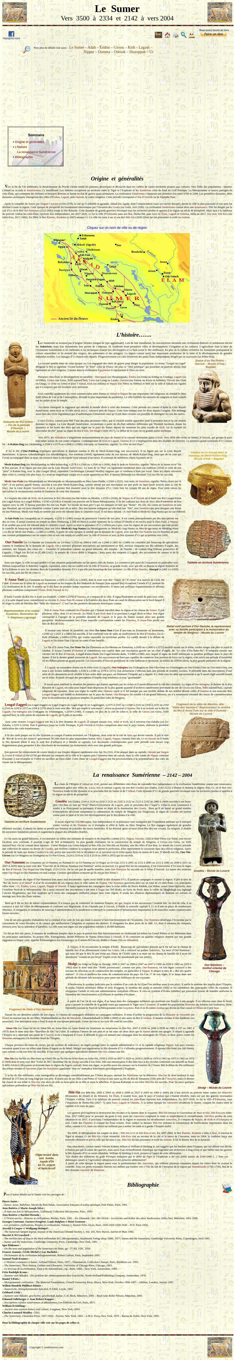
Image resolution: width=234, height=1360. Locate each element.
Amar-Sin (11, 1028)
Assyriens (128, 1007)
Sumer (31, 203)
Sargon (127, 903)
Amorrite (85, 1170)
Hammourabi (199, 1166)
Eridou (100, 725)
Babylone (99, 1170)
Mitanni (102, 1095)
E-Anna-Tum (14, 579)
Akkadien (131, 940)
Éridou (56, 197)
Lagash (65, 197)
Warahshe (75, 1018)
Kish (89, 383)
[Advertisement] (117, 86)
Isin (209, 213)
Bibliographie (24, 157)
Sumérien (134, 464)
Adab (116, 721)
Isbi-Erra (223, 213)
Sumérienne (138, 193)
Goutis (116, 207)
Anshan (185, 217)
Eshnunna (111, 213)
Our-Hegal (28, 869)
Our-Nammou (31, 210)
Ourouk (80, 197)
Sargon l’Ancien (49, 203)
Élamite (51, 217)
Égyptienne (104, 370)
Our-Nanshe (145, 531)
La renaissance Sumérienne (36, 152)
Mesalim (66, 498)
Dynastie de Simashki (178, 1014)
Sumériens (145, 190)
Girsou (50, 380)
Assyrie (50, 1034)
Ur (10, 210)
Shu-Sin (102, 1051)
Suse (154, 213)
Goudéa (139, 787)
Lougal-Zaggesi (50, 694)
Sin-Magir (95, 430)
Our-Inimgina (120, 667)
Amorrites (31, 1068)
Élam (164, 213)
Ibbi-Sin (130, 217)
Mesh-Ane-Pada (13, 481)
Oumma (184, 213)
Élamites (85, 610)
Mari (5, 488)
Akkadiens (60, 437)
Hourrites (190, 1004)
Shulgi (72, 964)
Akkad (82, 383)
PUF (132, 1225)
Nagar (101, 889)
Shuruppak (101, 376)
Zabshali (15, 1065)
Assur (79, 1034)
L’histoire (21, 147)
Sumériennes (34, 190)
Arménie (151, 1004)
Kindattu (61, 217)
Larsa (92, 380)
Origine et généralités (29, 142)
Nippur (113, 383)
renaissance (201, 207)
